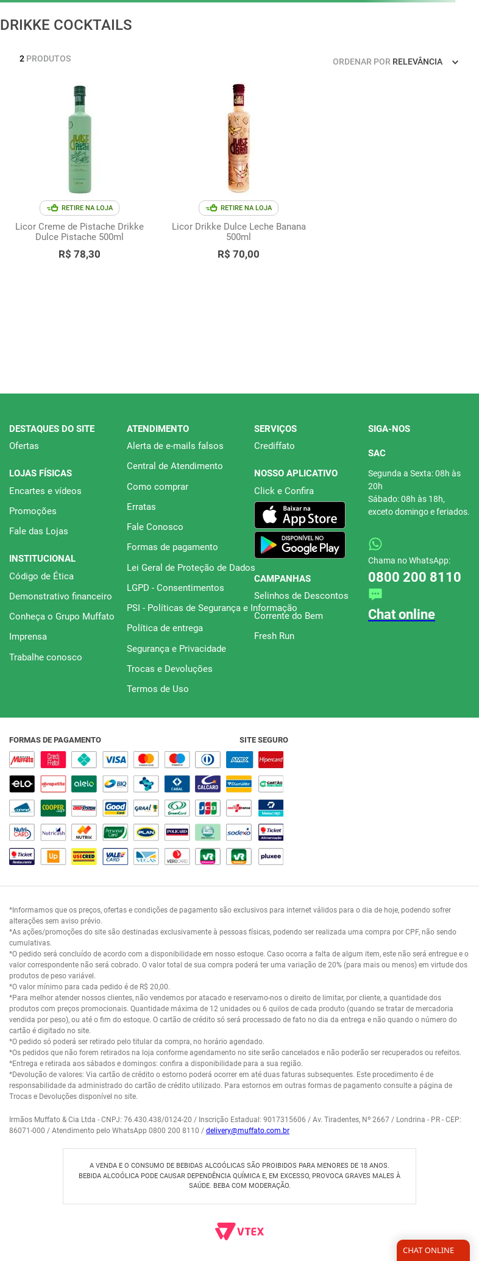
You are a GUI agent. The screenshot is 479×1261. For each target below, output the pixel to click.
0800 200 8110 (414, 577)
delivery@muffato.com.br (247, 1130)
